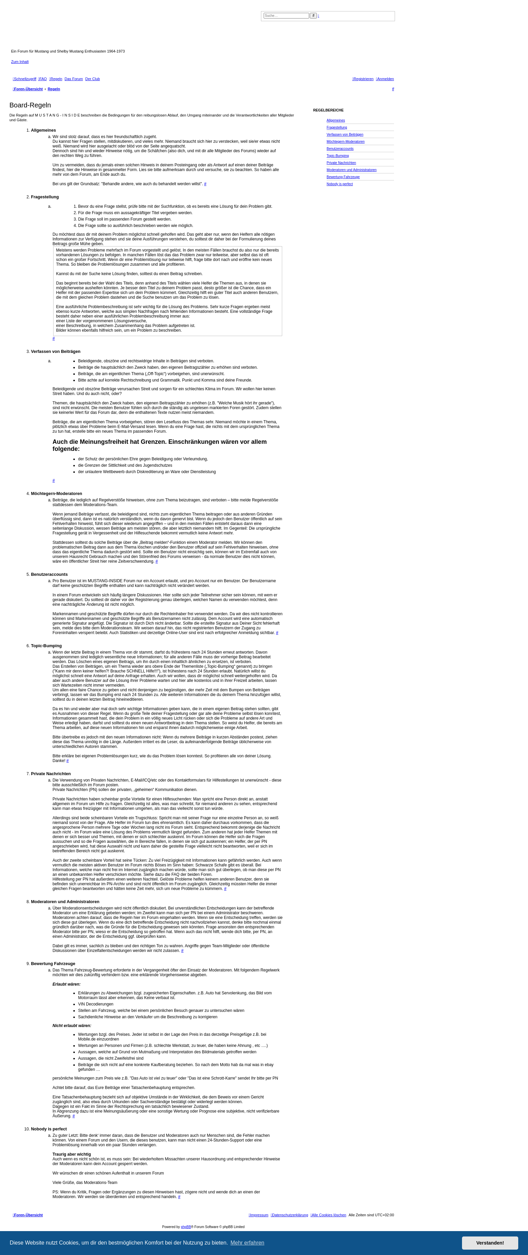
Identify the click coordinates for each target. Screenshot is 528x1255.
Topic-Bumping (338, 156)
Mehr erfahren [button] (247, 1243)
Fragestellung (337, 127)
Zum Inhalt (20, 62)
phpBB (186, 1227)
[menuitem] (42, 79)
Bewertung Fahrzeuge (343, 177)
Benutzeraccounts (340, 149)
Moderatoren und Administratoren (351, 170)
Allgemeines (336, 120)
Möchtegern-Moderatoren (346, 141)
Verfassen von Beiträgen (345, 134)
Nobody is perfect (340, 184)
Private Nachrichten (341, 163)
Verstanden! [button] (490, 1243)
